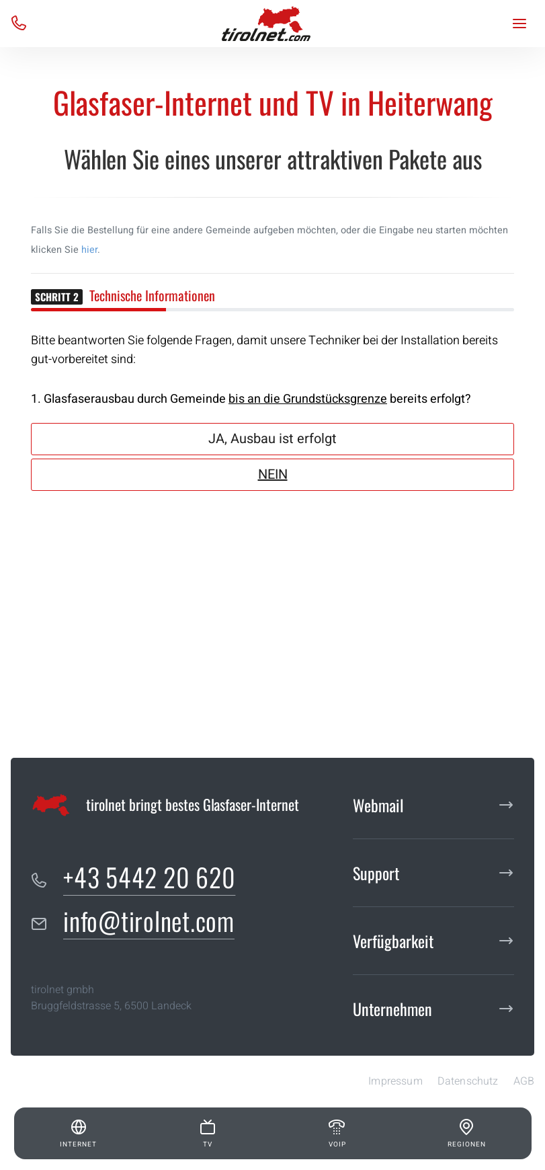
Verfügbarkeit (393, 941)
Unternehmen (392, 1009)
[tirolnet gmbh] (266, 23)
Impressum (395, 1081)
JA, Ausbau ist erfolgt (272, 438)
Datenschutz (468, 1081)
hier (89, 250)
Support (376, 873)
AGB (523, 1081)
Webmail (378, 805)
